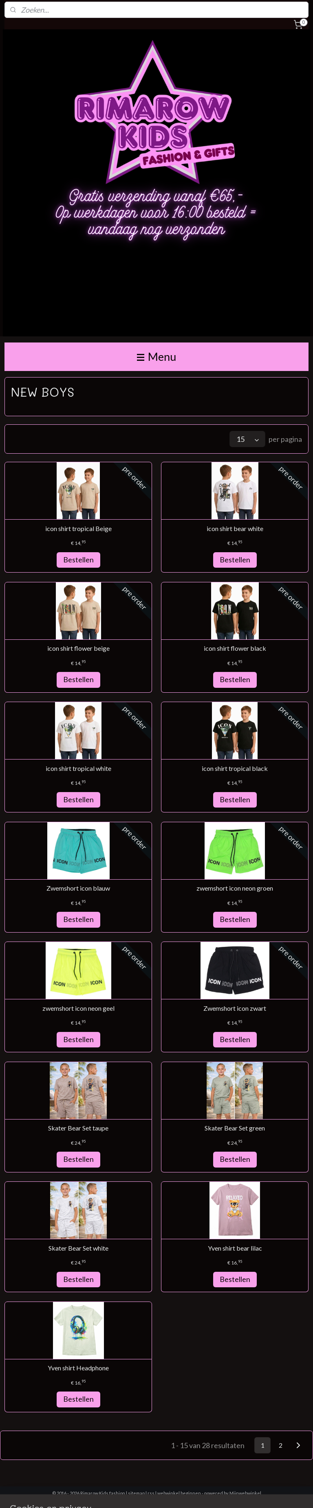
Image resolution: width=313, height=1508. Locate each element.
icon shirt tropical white (78, 768)
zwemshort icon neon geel (78, 1008)
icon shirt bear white (235, 528)
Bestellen (78, 559)
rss (151, 1493)
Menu (156, 356)
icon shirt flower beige (78, 648)
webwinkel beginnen (179, 1493)
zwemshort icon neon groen (234, 888)
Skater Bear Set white (78, 1248)
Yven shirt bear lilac (235, 1248)
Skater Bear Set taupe (78, 1128)
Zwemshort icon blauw (78, 888)
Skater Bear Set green (235, 1128)
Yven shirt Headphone (78, 1368)
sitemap (136, 1493)
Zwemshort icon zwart (234, 1008)
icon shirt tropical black (235, 768)
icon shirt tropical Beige (78, 528)
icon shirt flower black (235, 648)
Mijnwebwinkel (245, 1493)
